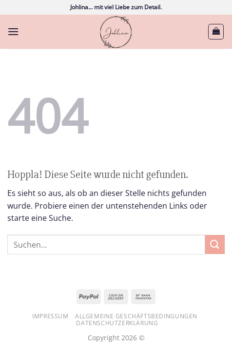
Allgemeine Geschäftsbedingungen (136, 316)
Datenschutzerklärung (117, 323)
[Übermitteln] (215, 244)
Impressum (50, 316)
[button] (13, 31)
